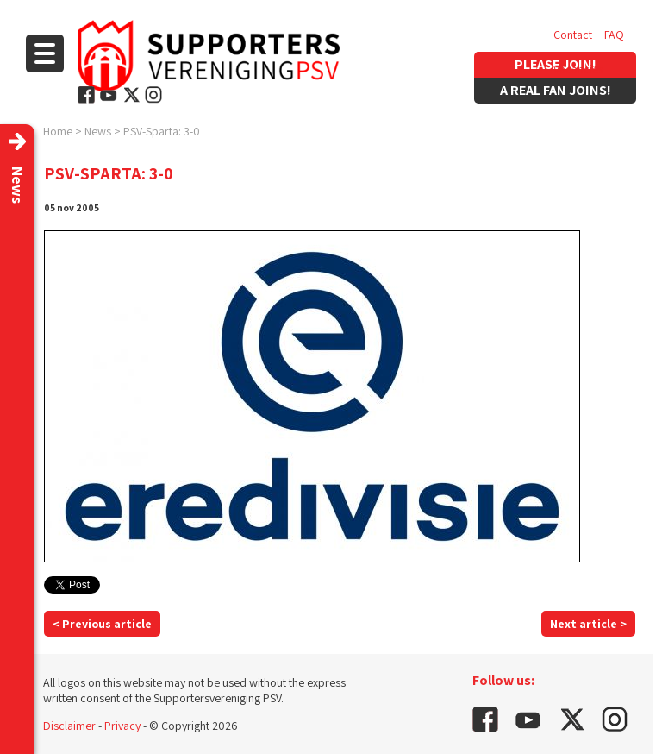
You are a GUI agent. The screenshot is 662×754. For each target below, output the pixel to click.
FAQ (614, 34)
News (97, 131)
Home (57, 131)
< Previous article (102, 623)
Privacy (122, 725)
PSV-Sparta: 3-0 (161, 131)
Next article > (588, 623)
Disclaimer (69, 725)
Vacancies (578, 69)
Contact (572, 34)
